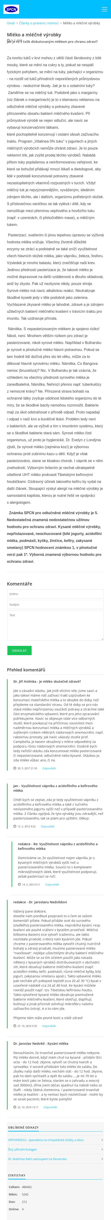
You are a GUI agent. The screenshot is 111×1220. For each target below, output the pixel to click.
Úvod (11, 23)
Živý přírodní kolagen (22, 1149)
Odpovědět (49, 768)
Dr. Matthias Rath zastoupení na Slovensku (37, 1159)
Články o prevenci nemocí (39, 23)
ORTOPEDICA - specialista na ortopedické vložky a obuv (46, 1140)
